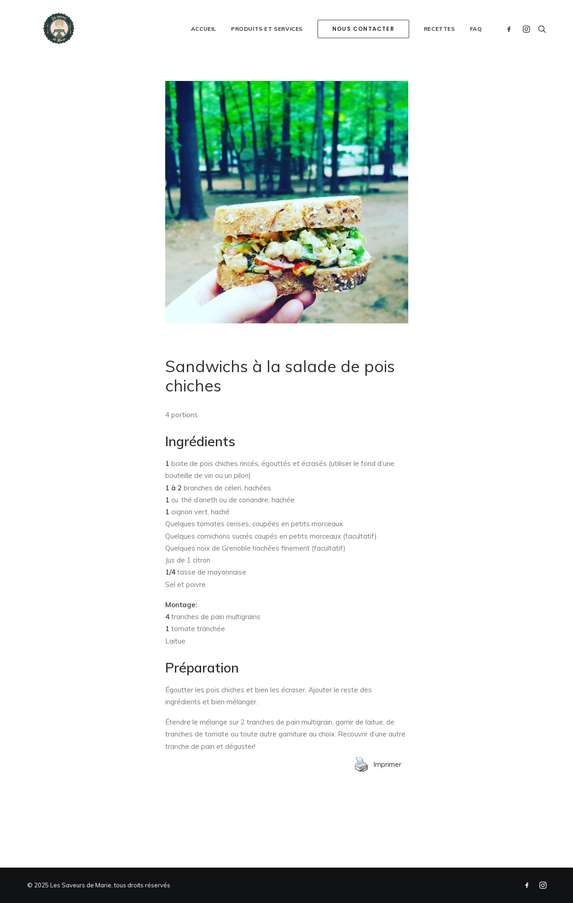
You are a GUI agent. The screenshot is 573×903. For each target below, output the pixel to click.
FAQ (476, 52)
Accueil (203, 52)
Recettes (439, 52)
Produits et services (267, 52)
